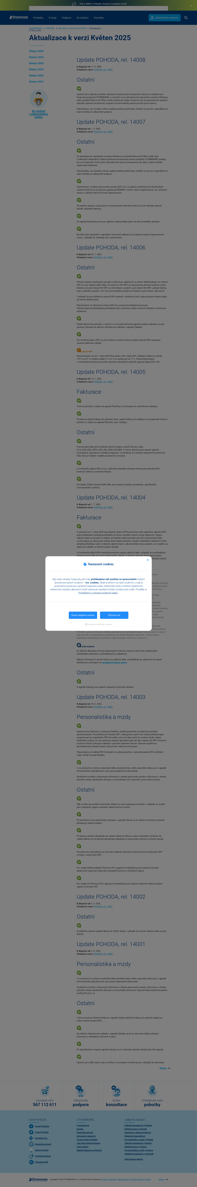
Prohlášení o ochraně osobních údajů (98, 592)
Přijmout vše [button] (114, 615)
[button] (98, 624)
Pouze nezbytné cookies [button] (82, 615)
